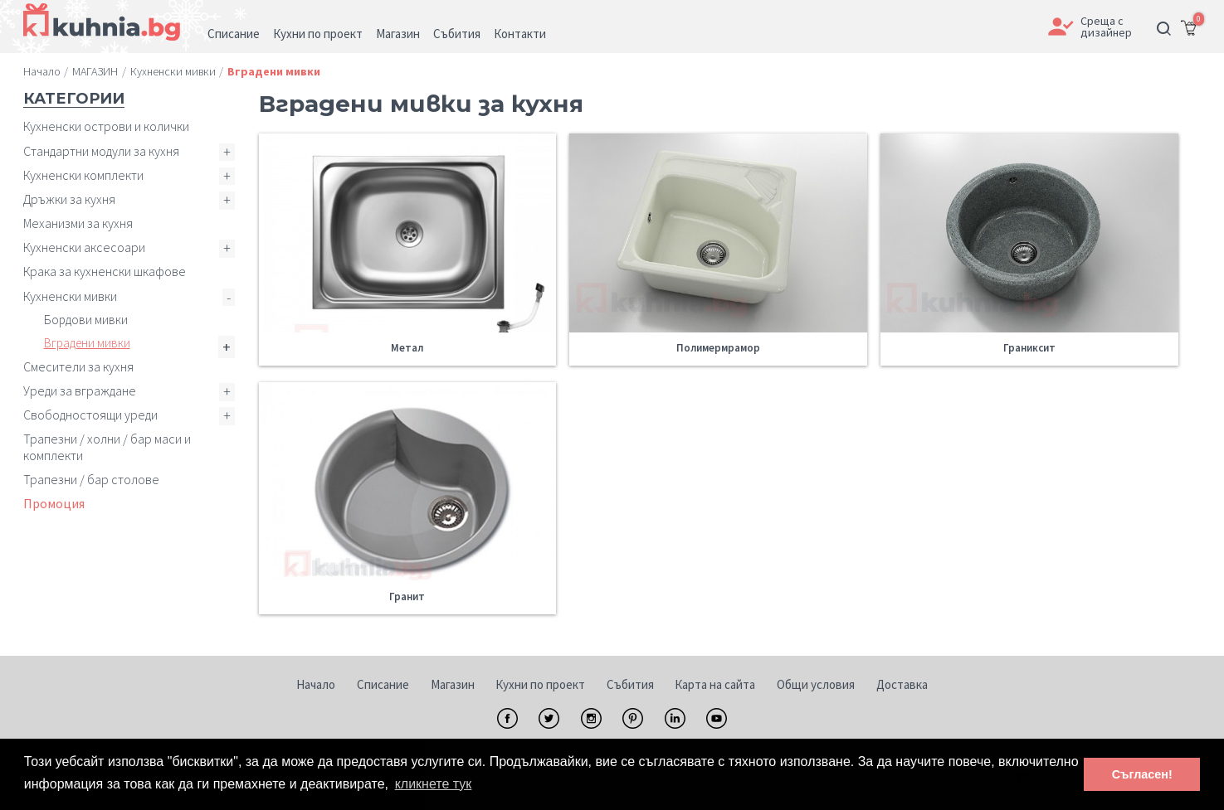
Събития (630, 684)
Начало (315, 684)
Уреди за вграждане (79, 390)
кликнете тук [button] (433, 784)
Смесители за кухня (78, 366)
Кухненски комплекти (83, 175)
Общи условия (816, 684)
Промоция (54, 503)
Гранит (407, 596)
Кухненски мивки (70, 296)
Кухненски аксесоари (84, 247)
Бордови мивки (86, 319)
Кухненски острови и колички (106, 126)
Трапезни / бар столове (91, 479)
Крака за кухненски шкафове (104, 271)
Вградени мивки (87, 343)
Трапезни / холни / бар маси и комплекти (107, 446)
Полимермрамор (718, 348)
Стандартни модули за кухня (101, 151)
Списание (383, 684)
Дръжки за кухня (69, 199)
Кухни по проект (540, 684)
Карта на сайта (715, 684)
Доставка (902, 684)
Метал (407, 348)
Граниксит (1029, 348)
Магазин (453, 684)
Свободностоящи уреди (90, 414)
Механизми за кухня (78, 223)
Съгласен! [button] (1142, 774)
